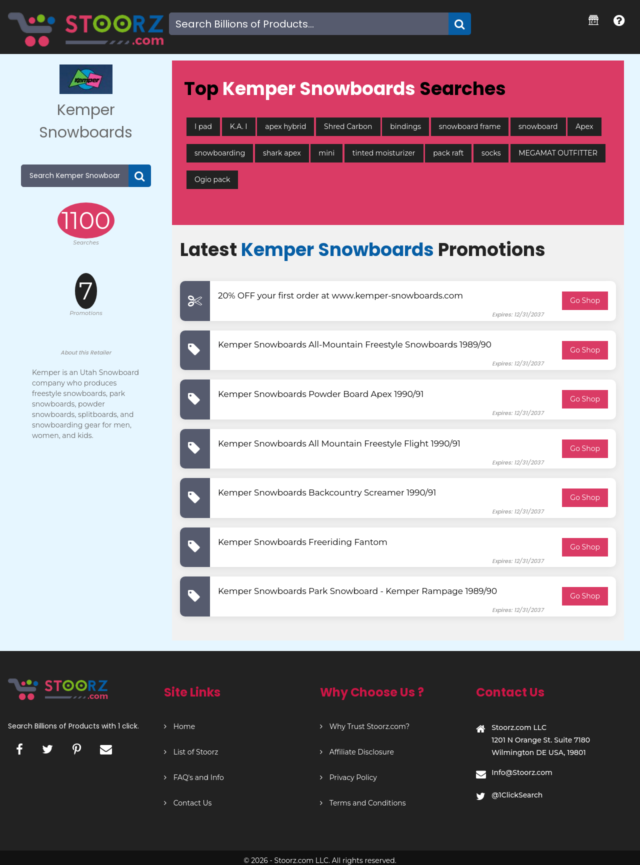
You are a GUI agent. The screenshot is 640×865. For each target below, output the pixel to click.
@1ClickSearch (517, 795)
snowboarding (219, 153)
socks (491, 153)
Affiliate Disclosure (357, 752)
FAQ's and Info (194, 777)
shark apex (282, 153)
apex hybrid (285, 126)
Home (179, 726)
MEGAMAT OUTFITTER (558, 153)
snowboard (538, 126)
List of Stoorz (191, 752)
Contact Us (188, 803)
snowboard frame (470, 126)
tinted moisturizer (384, 153)
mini (326, 153)
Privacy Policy (348, 777)
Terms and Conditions (363, 803)
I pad (203, 126)
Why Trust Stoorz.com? (365, 726)
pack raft (448, 153)
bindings (405, 126)
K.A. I (239, 126)
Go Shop (585, 300)
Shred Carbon (348, 126)
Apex (584, 126)
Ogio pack (212, 179)
